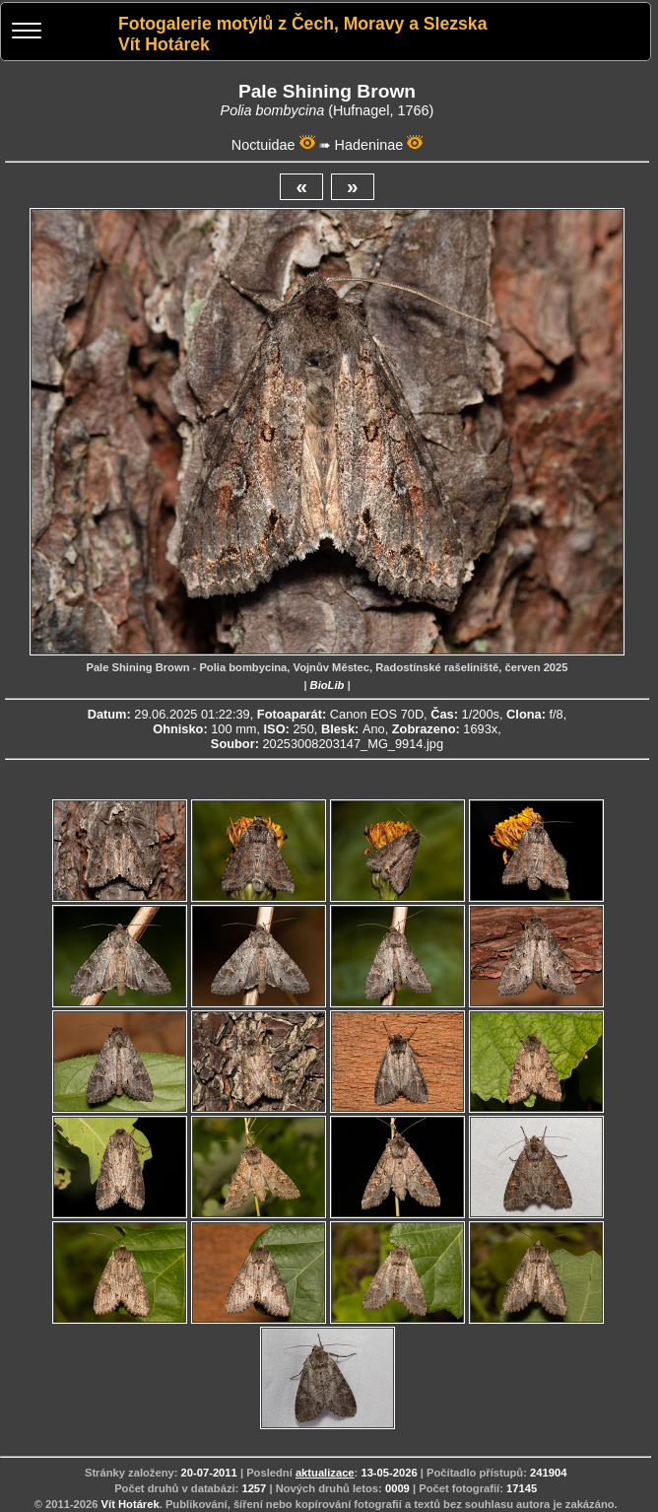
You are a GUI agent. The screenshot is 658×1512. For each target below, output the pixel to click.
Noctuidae (263, 145)
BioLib (327, 685)
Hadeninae (369, 145)
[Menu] (26, 33)
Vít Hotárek (130, 1504)
